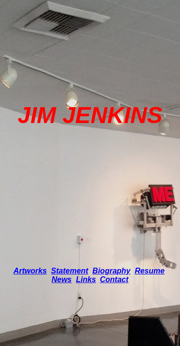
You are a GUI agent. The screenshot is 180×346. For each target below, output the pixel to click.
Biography (112, 271)
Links (86, 279)
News (61, 279)
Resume (150, 271)
